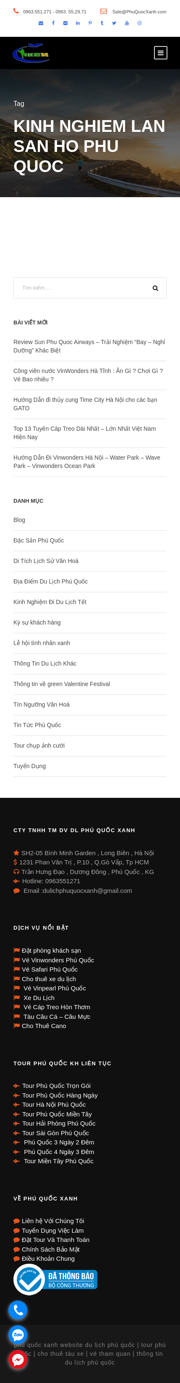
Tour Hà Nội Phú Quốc (54, 1104)
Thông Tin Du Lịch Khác (44, 663)
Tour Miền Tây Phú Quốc (58, 1160)
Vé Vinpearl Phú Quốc (54, 988)
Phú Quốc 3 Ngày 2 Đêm (58, 1142)
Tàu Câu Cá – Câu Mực (56, 1016)
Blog (19, 520)
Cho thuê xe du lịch (49, 978)
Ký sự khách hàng (37, 622)
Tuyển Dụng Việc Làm (53, 1230)
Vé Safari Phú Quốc (50, 969)
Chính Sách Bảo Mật (51, 1249)
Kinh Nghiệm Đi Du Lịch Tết (49, 602)
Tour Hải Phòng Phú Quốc (59, 1123)
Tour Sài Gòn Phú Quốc (55, 1132)
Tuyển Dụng (29, 766)
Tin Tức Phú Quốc (37, 725)
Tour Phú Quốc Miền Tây (57, 1114)
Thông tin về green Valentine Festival (61, 684)
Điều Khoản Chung (48, 1258)
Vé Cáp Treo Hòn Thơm (56, 1006)
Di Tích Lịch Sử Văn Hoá (45, 561)
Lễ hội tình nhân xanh (41, 643)
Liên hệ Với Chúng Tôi (53, 1220)
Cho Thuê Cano (44, 1025)
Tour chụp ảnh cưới (39, 745)
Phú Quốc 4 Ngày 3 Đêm (58, 1151)
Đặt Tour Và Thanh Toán (55, 1239)
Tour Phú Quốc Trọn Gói (56, 1085)
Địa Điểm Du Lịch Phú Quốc (50, 581)
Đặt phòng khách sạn (51, 950)
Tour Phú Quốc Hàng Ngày (60, 1095)
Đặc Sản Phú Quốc (38, 540)
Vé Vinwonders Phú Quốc (58, 960)
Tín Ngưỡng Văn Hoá (41, 704)
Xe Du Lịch (38, 997)
